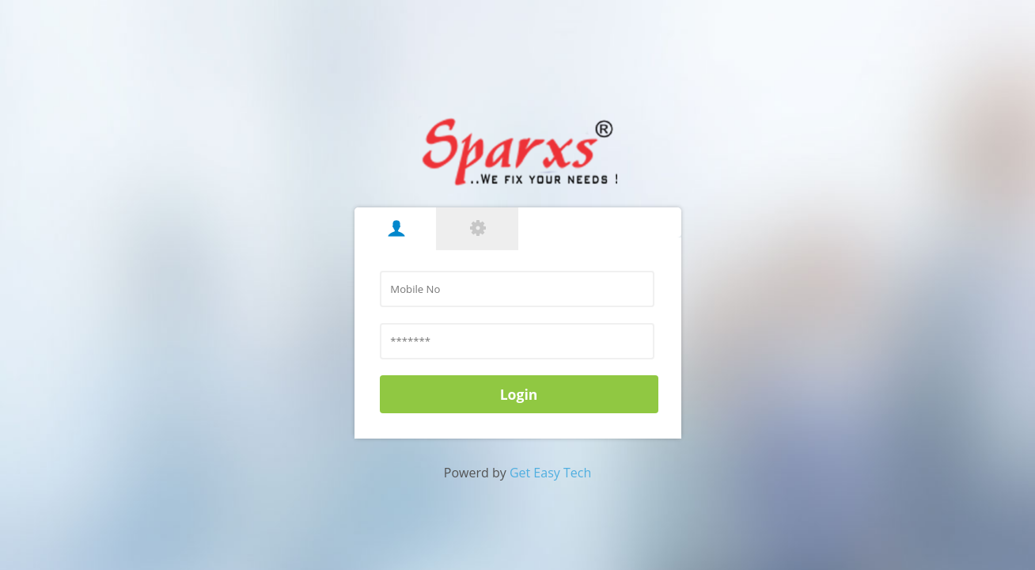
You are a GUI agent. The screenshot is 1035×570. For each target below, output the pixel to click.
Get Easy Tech (550, 472)
